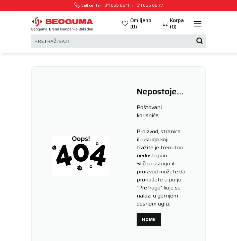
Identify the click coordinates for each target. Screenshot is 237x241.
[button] (176, 23)
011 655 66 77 (150, 5)
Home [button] (148, 219)
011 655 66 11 (116, 5)
